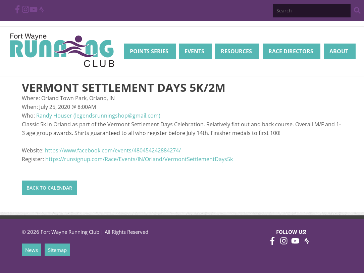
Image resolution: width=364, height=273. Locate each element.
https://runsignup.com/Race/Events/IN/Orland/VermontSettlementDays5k (139, 159)
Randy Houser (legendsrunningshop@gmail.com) (98, 115)
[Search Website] (357, 11)
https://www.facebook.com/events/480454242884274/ (113, 150)
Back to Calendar (49, 188)
